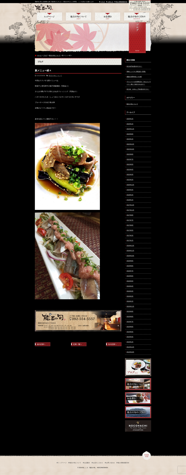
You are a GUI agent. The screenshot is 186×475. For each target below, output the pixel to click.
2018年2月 (130, 195)
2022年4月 (130, 169)
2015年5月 (130, 332)
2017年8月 (130, 215)
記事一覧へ (78, 344)
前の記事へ (42, 344)
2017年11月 (130, 210)
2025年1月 (130, 119)
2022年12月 (130, 144)
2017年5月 (130, 230)
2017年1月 (130, 240)
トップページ (49, 16)
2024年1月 (130, 124)
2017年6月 (130, 225)
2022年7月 (130, 159)
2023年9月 (130, 134)
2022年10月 (130, 149)
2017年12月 (130, 205)
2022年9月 (130, 154)
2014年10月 (130, 352)
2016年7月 (130, 271)
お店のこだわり (136, 16)
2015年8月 (130, 316)
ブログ (103, 2)
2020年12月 (130, 185)
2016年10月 (130, 256)
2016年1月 (130, 301)
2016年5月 (130, 281)
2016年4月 (130, 286)
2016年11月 (130, 250)
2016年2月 (130, 296)
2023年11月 (130, 129)
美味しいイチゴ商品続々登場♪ (136, 71)
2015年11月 (130, 306)
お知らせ (110, 2)
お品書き (107, 16)
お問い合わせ (110, 463)
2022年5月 (130, 164)
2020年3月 (130, 190)
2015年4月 (130, 337)
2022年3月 (130, 174)
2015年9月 (130, 311)
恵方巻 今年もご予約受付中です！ (138, 89)
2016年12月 (130, 245)
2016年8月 (130, 266)
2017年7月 (130, 220)
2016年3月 (130, 291)
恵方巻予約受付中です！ (134, 66)
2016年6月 (130, 276)
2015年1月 (130, 342)
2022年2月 (130, 179)
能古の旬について (78, 16)
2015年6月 (130, 327)
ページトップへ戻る (146, 455)
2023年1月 (130, 139)
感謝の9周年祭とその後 (134, 77)
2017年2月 (130, 235)
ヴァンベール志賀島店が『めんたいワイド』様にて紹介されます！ (139, 83)
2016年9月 (130, 261)
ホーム (39, 55)
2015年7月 (130, 321)
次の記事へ (113, 344)
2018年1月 (130, 200)
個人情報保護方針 (121, 2)
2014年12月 (130, 347)
